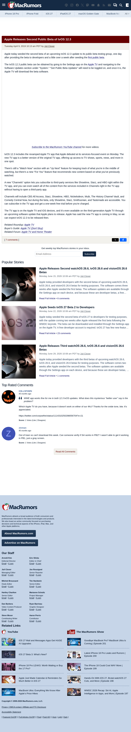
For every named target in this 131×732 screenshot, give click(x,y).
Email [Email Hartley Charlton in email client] (4, 591)
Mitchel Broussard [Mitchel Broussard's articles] (10, 574)
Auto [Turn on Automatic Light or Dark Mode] (54, 717)
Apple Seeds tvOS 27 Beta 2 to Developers (68, 307)
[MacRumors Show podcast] (66, 5)
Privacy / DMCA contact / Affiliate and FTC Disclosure (24, 707)
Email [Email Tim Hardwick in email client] (32, 580)
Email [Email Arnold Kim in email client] (4, 557)
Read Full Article (47, 298)
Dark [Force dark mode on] (65, 717)
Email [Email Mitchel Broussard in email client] (4, 580)
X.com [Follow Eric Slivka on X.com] (38, 557)
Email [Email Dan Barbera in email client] (4, 603)
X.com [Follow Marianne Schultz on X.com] (38, 591)
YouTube (13, 625)
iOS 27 (49, 13)
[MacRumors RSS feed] (104, 5)
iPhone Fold (32, 13)
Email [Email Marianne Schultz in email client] (32, 591)
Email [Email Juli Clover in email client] (4, 568)
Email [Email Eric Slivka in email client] (32, 557)
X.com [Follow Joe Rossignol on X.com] (38, 568)
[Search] (122, 5)
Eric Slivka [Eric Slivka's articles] (34, 551)
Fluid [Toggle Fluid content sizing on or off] (39, 717)
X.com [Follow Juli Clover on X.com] (10, 568)
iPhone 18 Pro (12, 13)
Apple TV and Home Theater (36, 232)
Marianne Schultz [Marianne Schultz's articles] (37, 586)
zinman (22, 428)
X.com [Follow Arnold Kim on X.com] (10, 557)
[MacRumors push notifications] (98, 5)
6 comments (63, 298)
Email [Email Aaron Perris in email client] (32, 614)
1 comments (63, 375)
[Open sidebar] (127, 5)
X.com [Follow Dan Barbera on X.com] (10, 603)
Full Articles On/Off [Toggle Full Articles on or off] (27, 717)
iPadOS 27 (65, 13)
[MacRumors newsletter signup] (109, 5)
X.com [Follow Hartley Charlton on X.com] (10, 591)
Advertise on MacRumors (19, 536)
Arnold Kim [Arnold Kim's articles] (7, 551)
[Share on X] (115, 240)
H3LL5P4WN (25, 391)
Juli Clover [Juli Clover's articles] (6, 563)
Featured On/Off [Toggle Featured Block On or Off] (9, 717)
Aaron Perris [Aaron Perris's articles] (35, 609)
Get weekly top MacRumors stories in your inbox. (65, 248)
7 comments (12, 240)
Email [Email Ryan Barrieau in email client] (32, 603)
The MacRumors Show (90, 625)
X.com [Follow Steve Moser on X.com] (10, 614)
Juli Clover (49, 46)
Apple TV (93, 64)
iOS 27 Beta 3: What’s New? (33, 648)
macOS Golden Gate (88, 13)
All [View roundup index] (127, 13)
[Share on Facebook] (123, 240)
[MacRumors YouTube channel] (93, 5)
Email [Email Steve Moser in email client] (4, 614)
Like (34, 420)
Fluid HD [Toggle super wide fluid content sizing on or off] (46, 717)
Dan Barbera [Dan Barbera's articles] (7, 597)
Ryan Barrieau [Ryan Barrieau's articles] (36, 597)
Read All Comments (65, 451)
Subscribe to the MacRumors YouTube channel (57, 147)
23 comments (64, 333)
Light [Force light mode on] (60, 717)
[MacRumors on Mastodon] (87, 5)
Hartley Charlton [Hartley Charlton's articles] (9, 586)
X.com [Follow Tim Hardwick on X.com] (38, 580)
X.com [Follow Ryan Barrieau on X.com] (38, 603)
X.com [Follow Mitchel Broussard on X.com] (10, 580)
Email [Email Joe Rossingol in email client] (32, 568)
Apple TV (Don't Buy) (32, 228)
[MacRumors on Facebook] (77, 5)
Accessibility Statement (11, 712)
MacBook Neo (113, 13)
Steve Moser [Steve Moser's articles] (7, 609)
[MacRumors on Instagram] (72, 5)
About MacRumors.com (18, 526)
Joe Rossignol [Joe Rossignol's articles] (36, 563)
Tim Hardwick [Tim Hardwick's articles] (36, 574)
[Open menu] (4, 5)
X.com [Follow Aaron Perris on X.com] (38, 614)
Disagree (41, 420)
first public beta (96, 57)
